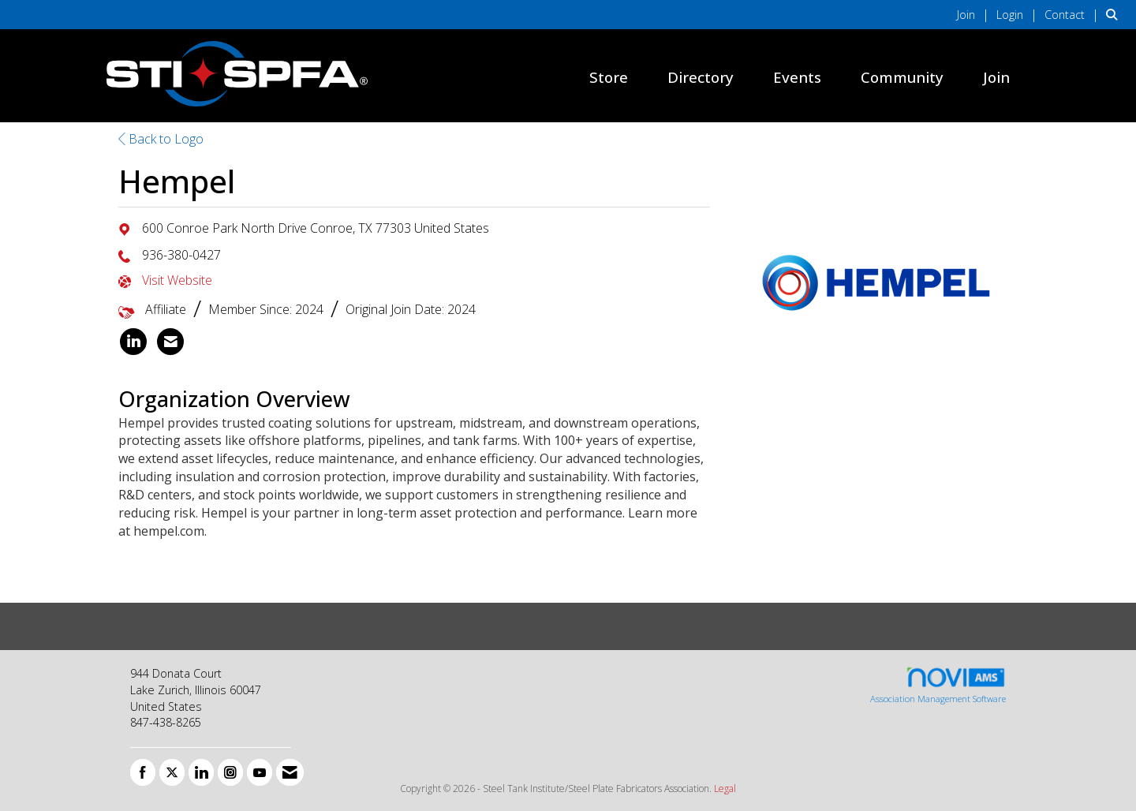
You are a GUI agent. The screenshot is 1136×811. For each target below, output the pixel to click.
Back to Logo (161, 139)
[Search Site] (1115, 14)
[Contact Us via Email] (290, 772)
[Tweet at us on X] (172, 772)
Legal (725, 788)
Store (608, 77)
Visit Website (177, 280)
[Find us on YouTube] (259, 772)
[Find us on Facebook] (142, 772)
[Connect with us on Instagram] (230, 772)
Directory (700, 77)
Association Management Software (938, 685)
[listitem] (975, 14)
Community (902, 77)
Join (996, 77)
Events (797, 77)
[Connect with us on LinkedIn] (201, 772)
